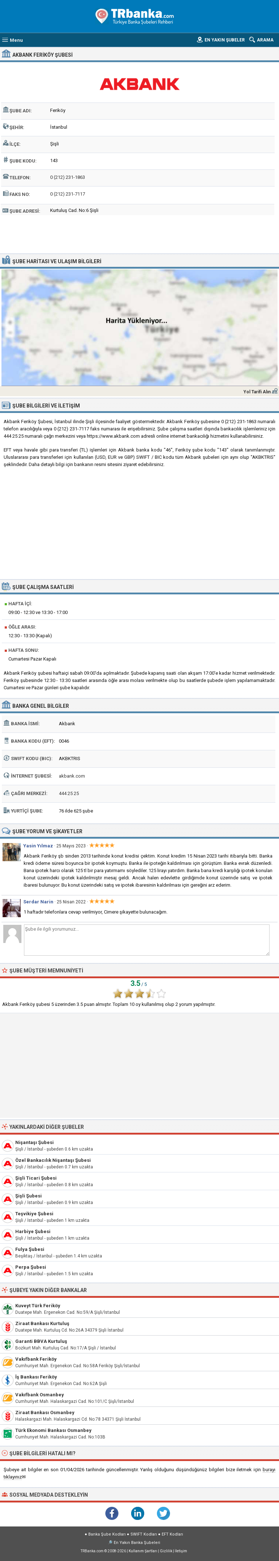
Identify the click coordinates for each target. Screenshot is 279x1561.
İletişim (181, 1551)
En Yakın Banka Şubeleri (137, 1542)
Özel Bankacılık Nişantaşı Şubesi (53, 1160)
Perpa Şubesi (30, 1267)
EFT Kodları (172, 1534)
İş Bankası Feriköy (36, 1377)
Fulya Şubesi (29, 1249)
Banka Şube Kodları (107, 1534)
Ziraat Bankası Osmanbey (44, 1412)
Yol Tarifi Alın (257, 391)
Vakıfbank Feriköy (36, 1359)
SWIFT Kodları (143, 1534)
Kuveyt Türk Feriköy (37, 1305)
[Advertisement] (139, 233)
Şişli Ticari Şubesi (36, 1178)
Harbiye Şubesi (32, 1231)
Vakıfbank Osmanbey (39, 1394)
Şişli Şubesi (28, 1196)
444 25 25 (69, 793)
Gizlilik (166, 1551)
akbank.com (72, 776)
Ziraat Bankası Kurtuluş (42, 1323)
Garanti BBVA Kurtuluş (41, 1341)
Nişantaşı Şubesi (34, 1142)
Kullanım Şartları (143, 1551)
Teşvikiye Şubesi (34, 1213)
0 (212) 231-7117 (67, 194)
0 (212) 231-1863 (67, 177)
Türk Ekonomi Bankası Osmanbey (53, 1430)
